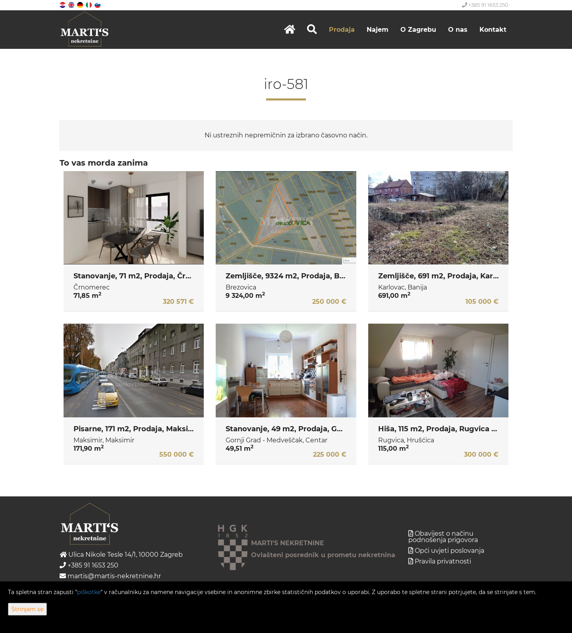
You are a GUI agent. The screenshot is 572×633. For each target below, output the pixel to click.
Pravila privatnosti (443, 561)
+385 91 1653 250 (485, 5)
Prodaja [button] (342, 29)
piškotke (88, 592)
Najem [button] (377, 29)
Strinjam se (27, 609)
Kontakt (492, 29)
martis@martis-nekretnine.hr (110, 576)
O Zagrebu (418, 29)
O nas (458, 29)
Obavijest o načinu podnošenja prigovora (443, 537)
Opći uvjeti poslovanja (449, 550)
